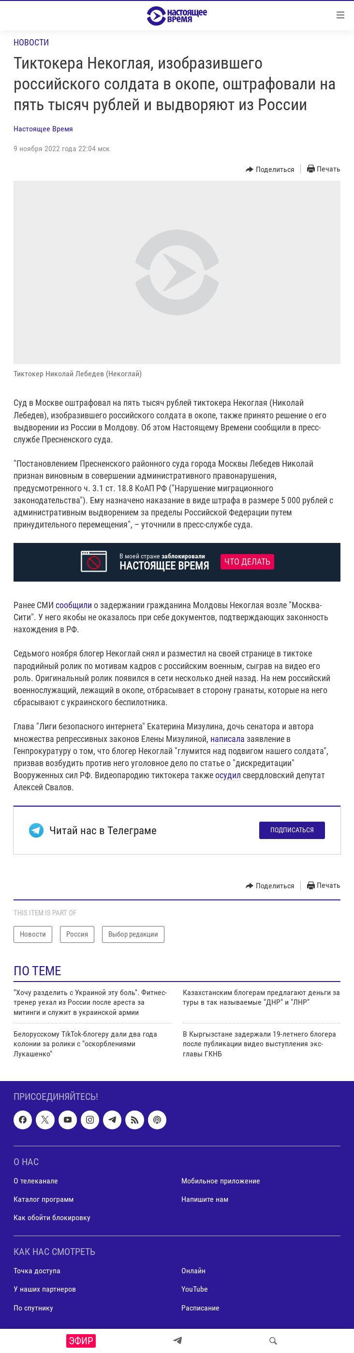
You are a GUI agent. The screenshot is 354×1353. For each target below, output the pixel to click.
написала (227, 739)
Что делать (247, 562)
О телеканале (36, 1180)
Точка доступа (37, 1271)
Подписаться (292, 830)
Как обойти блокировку (52, 1217)
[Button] (270, 169)
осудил (228, 775)
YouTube (194, 1289)
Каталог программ (44, 1199)
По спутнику (33, 1307)
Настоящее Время (43, 128)
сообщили (74, 605)
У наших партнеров (45, 1289)
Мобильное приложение (220, 1180)
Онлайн (193, 1271)
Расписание (200, 1307)
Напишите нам (204, 1199)
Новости (31, 42)
